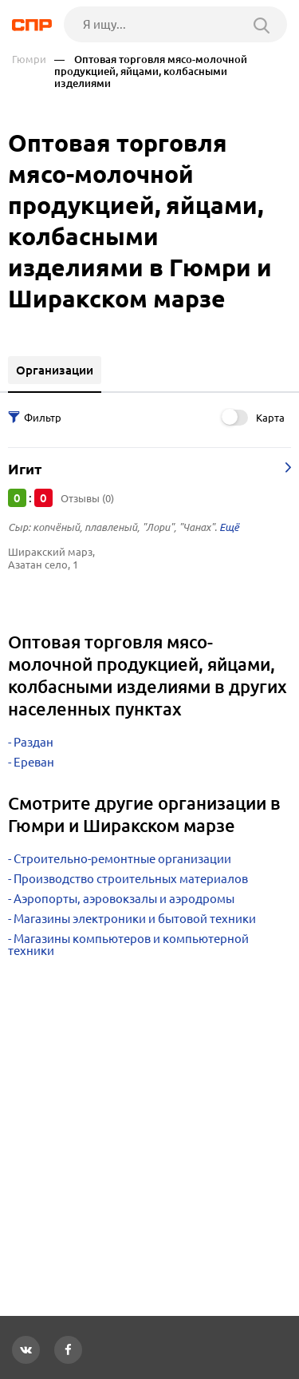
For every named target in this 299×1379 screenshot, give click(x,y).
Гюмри (29, 59)
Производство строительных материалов (131, 879)
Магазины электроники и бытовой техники (135, 919)
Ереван (34, 762)
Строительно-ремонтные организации (122, 859)
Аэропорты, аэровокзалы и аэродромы (124, 899)
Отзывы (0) (87, 498)
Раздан (33, 742)
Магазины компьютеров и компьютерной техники (128, 945)
